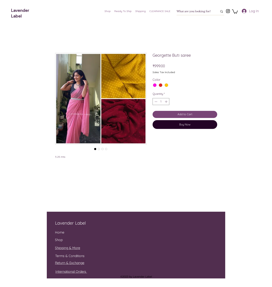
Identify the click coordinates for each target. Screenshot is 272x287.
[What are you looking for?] (195, 11)
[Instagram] (227, 11)
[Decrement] (155, 101)
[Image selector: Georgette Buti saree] (95, 149)
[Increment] (166, 101)
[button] (235, 11)
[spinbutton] (161, 101)
